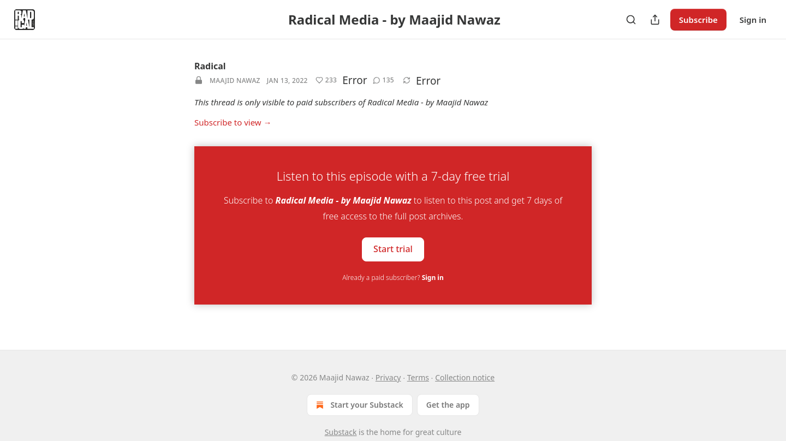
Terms (418, 377)
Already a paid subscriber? (392, 277)
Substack (341, 432)
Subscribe (698, 19)
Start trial (393, 249)
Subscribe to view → (233, 122)
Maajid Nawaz (235, 80)
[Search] (631, 20)
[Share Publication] (655, 20)
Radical (210, 66)
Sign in (753, 19)
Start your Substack (358, 405)
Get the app (448, 405)
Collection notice (465, 377)
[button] (326, 80)
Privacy (388, 377)
